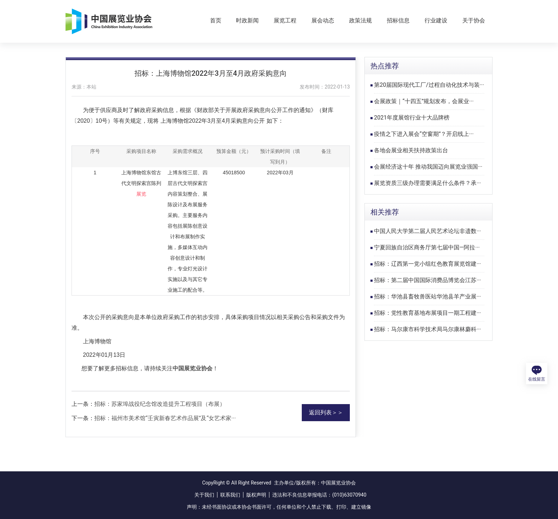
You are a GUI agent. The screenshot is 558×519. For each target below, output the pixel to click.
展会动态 (322, 20)
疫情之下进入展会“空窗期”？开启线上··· (424, 134)
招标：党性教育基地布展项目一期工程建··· (427, 312)
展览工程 (285, 20)
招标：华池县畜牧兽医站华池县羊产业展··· (427, 296)
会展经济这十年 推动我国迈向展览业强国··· (428, 166)
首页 (215, 20)
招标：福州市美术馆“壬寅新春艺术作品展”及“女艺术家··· (165, 418)
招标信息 (398, 20)
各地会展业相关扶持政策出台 (411, 150)
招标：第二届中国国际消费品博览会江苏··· (427, 280)
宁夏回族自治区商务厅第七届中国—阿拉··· (427, 247)
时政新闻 (247, 20)
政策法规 (360, 20)
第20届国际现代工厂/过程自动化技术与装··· (429, 84)
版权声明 (256, 495)
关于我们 (204, 495)
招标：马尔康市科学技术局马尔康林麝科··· (427, 329)
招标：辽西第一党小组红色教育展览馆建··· (427, 263)
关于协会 (473, 20)
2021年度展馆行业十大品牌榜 (411, 117)
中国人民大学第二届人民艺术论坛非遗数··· (427, 231)
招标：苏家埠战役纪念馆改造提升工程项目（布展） (159, 404)
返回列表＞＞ (326, 412)
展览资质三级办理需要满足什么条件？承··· (427, 183)
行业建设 (436, 20)
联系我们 (230, 495)
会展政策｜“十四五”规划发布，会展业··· (424, 101)
